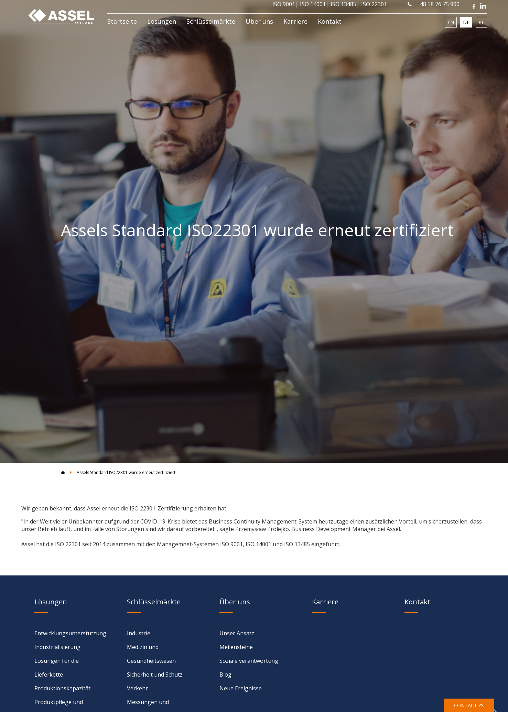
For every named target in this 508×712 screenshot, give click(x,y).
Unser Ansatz (236, 633)
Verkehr (137, 688)
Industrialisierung (57, 647)
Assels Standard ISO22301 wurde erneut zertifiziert (126, 472)
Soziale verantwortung (248, 661)
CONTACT (469, 705)
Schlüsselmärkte (210, 21)
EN (450, 22)
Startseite (122, 21)
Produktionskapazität (62, 688)
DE (466, 22)
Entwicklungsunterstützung (70, 633)
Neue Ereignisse (240, 688)
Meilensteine (236, 647)
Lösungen (161, 21)
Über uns (259, 21)
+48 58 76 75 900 (434, 4)
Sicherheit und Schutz (155, 674)
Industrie (138, 633)
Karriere (295, 21)
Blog (225, 674)
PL (481, 22)
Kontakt (330, 21)
